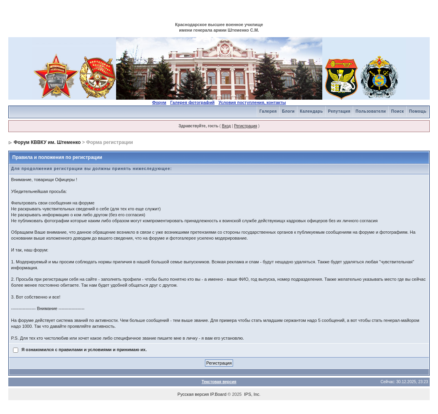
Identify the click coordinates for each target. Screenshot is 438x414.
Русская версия (193, 394)
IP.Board (218, 394)
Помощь (418, 111)
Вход (226, 126)
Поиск (397, 111)
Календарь (311, 111)
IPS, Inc (251, 394)
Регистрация (245, 126)
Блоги (288, 111)
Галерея (268, 111)
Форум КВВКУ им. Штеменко (47, 142)
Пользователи (370, 111)
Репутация (339, 111)
